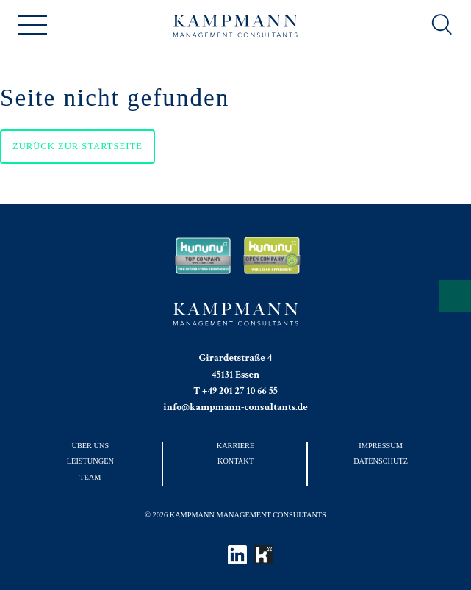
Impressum (381, 446)
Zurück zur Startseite (77, 146)
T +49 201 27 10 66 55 (235, 390)
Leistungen (90, 461)
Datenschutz (380, 461)
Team (90, 477)
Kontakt (235, 461)
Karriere (236, 446)
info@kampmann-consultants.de (235, 407)
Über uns (90, 446)
